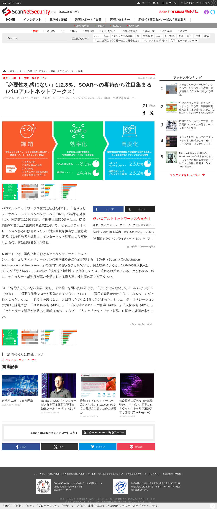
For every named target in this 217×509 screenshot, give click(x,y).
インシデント (32, 19)
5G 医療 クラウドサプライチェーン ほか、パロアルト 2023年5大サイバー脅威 (138, 238)
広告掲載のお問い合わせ (74, 474)
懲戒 (197, 36)
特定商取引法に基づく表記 (110, 474)
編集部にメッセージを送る (143, 246)
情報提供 (90, 30)
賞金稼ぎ (148, 36)
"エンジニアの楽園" (122, 36)
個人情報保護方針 (133, 474)
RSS (74, 30)
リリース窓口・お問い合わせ (46, 474)
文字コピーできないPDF (183, 40)
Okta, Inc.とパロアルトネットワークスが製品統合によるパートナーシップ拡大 (139, 224)
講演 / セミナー (120, 19)
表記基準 (167, 30)
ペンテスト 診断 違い (155, 40)
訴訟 (159, 36)
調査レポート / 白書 (88, 19)
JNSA (101, 25)
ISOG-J (116, 25)
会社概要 (92, 474)
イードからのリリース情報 (156, 474)
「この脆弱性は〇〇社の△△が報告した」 (117, 40)
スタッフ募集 (175, 474)
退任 (189, 36)
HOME (10, 19)
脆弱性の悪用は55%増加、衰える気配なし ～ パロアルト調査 (129, 231)
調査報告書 (82, 25)
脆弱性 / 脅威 (58, 19)
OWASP (134, 25)
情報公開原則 (130, 30)
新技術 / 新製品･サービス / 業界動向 (162, 19)
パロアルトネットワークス (21, 359)
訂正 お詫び (108, 30)
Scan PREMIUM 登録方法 (178, 12)
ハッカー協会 (101, 36)
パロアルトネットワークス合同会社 (123, 218)
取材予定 (150, 30)
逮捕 (206, 36)
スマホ (183, 30)
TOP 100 (50, 30)
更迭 (180, 36)
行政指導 (170, 36)
